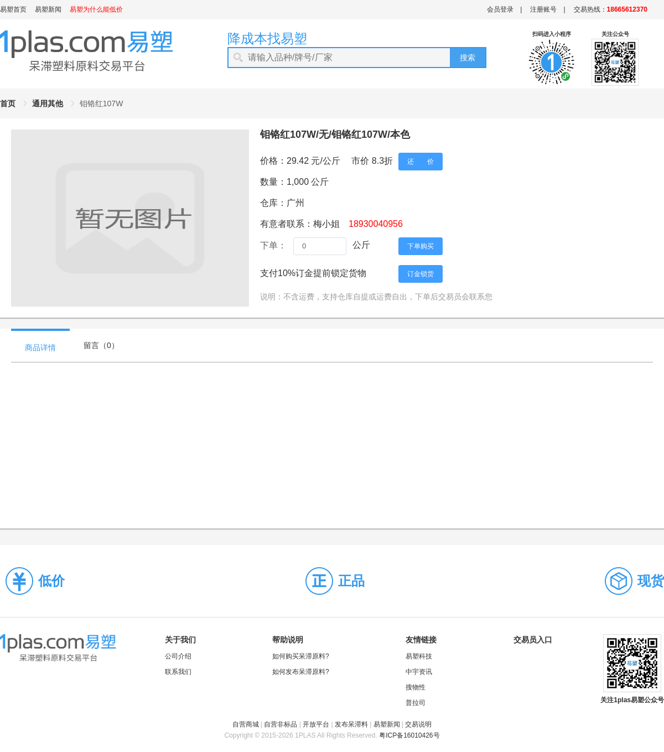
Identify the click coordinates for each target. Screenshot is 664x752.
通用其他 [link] (47, 103)
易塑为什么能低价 (96, 9)
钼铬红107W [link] (101, 103)
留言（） (101, 345)
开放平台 (316, 724)
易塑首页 (13, 9)
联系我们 (178, 672)
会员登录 (500, 9)
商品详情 (40, 347)
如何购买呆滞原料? (300, 656)
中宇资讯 (419, 672)
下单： (273, 245)
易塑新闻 (48, 9)
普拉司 (416, 703)
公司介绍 (178, 656)
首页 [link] (7, 103)
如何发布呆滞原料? (300, 672)
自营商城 (245, 724)
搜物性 (416, 687)
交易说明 (418, 724)
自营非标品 (280, 724)
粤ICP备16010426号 (409, 735)
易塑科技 (419, 656)
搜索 (467, 57)
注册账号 (543, 9)
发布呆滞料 (351, 724)
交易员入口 (532, 639)
